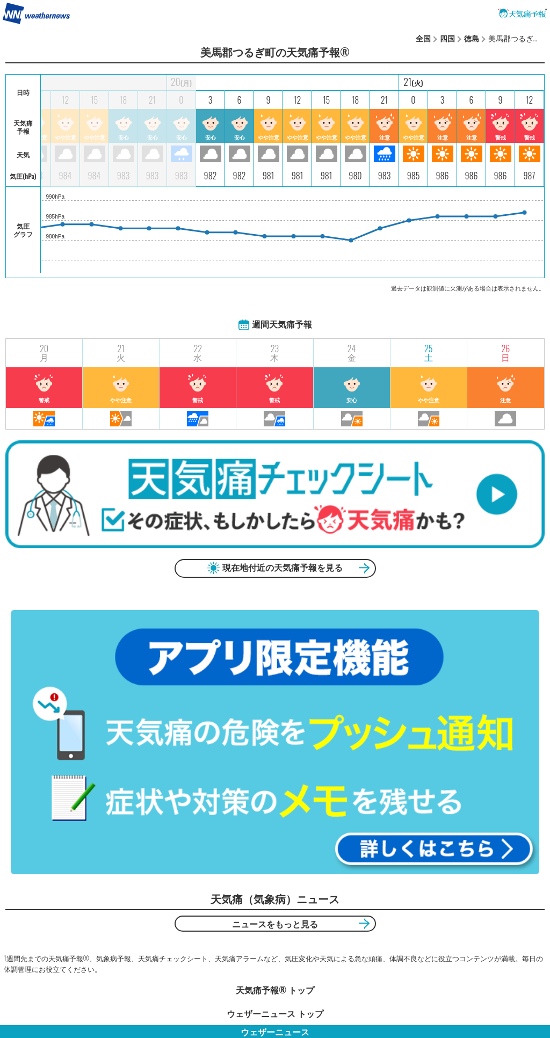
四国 (447, 37)
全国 (423, 37)
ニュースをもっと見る (275, 923)
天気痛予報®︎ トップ (275, 989)
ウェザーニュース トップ (275, 1013)
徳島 (471, 37)
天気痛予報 (522, 13)
